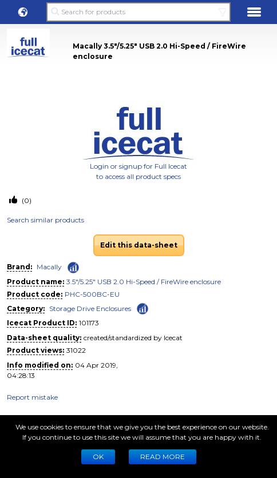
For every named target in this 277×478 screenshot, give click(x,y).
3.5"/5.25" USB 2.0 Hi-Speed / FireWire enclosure (143, 281)
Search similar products (45, 220)
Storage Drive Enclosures (90, 308)
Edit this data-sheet (138, 245)
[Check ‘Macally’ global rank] (73, 267)
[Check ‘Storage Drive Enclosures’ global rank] (142, 308)
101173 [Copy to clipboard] (89, 322)
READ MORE (162, 456)
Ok (98, 456)
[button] (23, 12)
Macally (49, 266)
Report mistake (32, 397)
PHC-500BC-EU (92, 294)
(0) (25, 200)
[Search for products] (138, 12)
